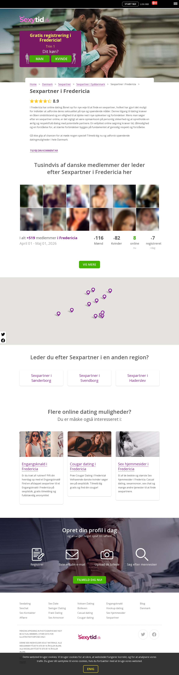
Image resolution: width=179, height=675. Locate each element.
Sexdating (25, 603)
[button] (94, 316)
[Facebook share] (3, 341)
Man (39, 58)
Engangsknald (114, 603)
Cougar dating (85, 617)
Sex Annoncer (56, 617)
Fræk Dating (55, 612)
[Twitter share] (3, 334)
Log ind (144, 4)
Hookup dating (114, 608)
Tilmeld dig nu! (89, 580)
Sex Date (53, 603)
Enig (90, 669)
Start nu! (130, 4)
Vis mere (89, 264)
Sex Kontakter (27, 612)
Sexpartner (112, 617)
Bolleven (82, 608)
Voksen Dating (85, 603)
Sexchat (24, 608)
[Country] (154, 3)
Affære (23, 617)
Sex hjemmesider (115, 612)
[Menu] (175, 3)
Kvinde (61, 58)
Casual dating (85, 612)
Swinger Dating (57, 608)
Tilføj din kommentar (44, 150)
